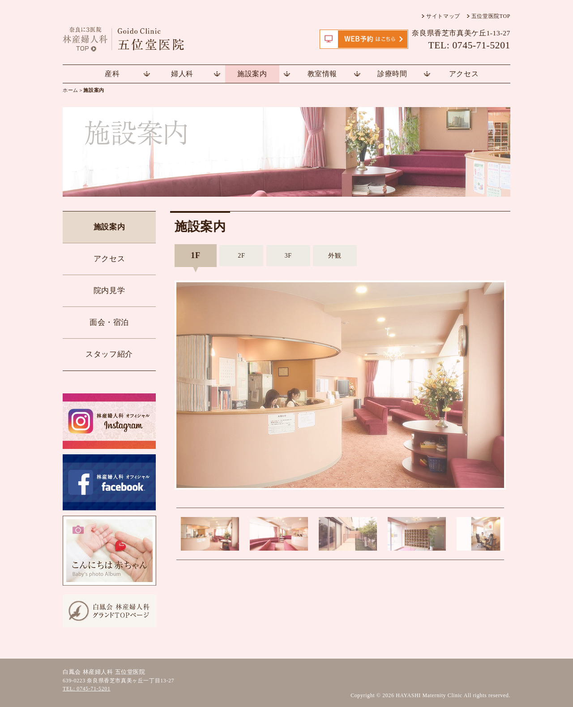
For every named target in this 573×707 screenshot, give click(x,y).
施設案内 (252, 74)
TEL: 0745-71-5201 (87, 688)
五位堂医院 (136, 39)
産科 (112, 74)
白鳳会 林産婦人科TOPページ (109, 611)
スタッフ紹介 (109, 354)
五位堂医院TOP (490, 16)
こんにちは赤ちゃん (109, 551)
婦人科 (182, 74)
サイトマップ (443, 16)
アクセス (464, 74)
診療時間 (392, 74)
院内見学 (109, 290)
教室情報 (322, 74)
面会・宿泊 (109, 322)
